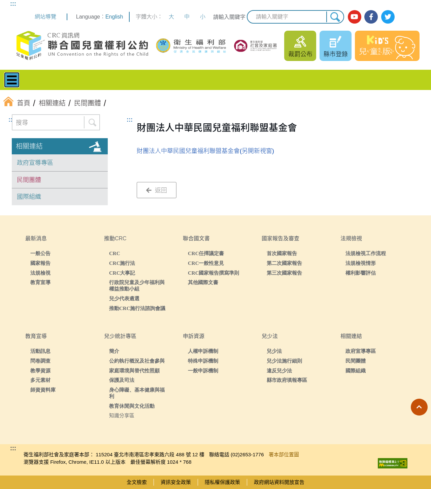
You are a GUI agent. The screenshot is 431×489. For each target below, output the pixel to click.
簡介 (114, 351)
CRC (114, 253)
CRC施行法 (122, 263)
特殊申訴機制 (203, 360)
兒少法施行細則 (284, 360)
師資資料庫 (43, 389)
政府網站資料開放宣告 (279, 482)
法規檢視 (40, 272)
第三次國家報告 (284, 272)
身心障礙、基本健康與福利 (137, 393)
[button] (419, 407)
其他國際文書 (203, 282)
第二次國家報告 (284, 263)
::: (13, 3)
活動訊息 (40, 351)
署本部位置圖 (284, 454)
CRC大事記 (122, 272)
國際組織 (29, 196)
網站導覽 (45, 17)
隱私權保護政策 (222, 482)
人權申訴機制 (203, 351)
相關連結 (29, 146)
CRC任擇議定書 (206, 253)
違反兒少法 (279, 370)
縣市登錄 (336, 54)
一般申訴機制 (203, 370)
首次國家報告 (282, 253)
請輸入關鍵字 (229, 17)
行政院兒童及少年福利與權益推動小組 (137, 285)
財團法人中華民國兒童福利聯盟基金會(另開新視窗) (205, 151)
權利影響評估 (360, 272)
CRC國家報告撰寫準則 (213, 272)
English (114, 17)
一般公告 (40, 253)
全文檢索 (137, 482)
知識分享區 (121, 415)
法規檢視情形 (360, 263)
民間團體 (29, 180)
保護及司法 (121, 380)
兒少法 (274, 351)
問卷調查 (40, 360)
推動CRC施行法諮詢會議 (137, 308)
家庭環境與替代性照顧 (134, 370)
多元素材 (40, 380)
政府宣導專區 (35, 162)
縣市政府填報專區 (287, 380)
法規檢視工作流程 (365, 253)
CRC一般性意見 (206, 263)
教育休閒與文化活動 (132, 405)
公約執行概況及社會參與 (137, 360)
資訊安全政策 (176, 482)
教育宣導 (40, 282)
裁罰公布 (300, 54)
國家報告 (40, 263)
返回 (156, 190)
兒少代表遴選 (124, 298)
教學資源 (40, 370)
